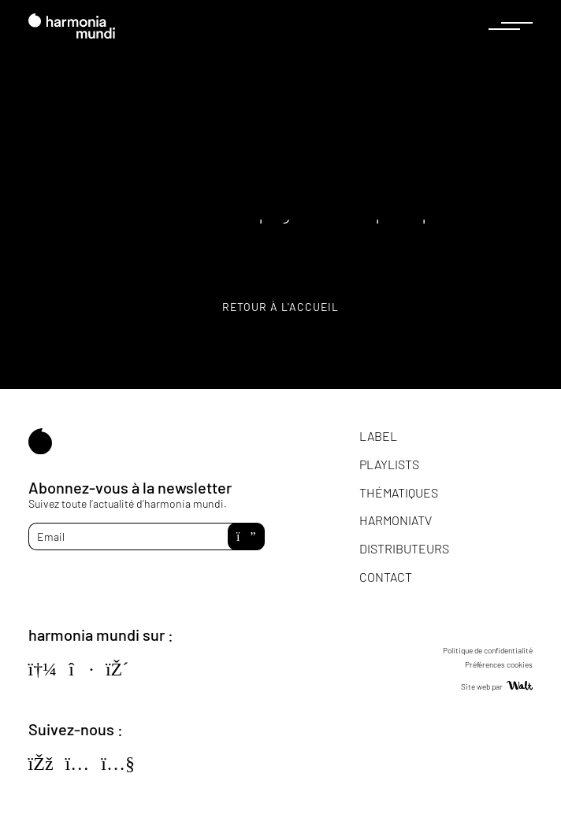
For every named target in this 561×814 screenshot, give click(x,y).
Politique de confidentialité (488, 650)
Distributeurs (404, 548)
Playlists (389, 464)
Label (378, 435)
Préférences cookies (499, 664)
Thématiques (398, 492)
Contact (385, 576)
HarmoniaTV (395, 519)
